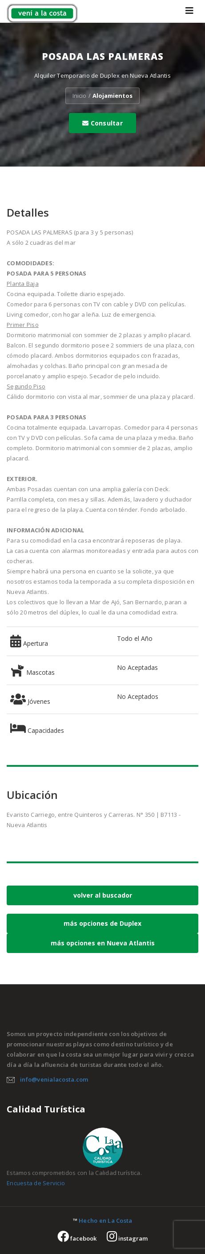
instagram (127, 1238)
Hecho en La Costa (105, 1220)
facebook (76, 1238)
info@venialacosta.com (54, 1079)
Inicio (79, 96)
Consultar (102, 123)
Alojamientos (112, 96)
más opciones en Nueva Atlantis (103, 943)
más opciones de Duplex (102, 923)
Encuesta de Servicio (36, 1183)
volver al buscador (102, 895)
